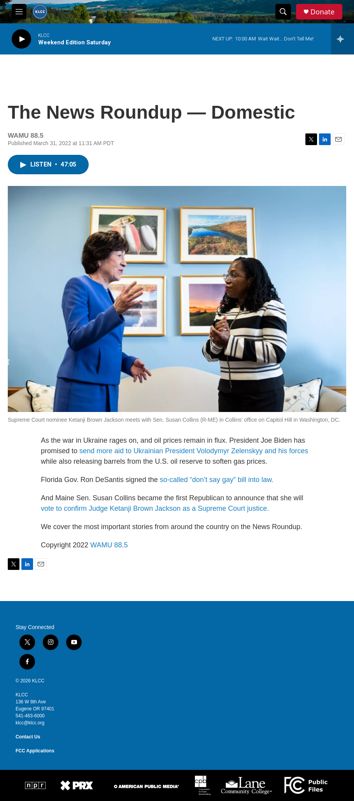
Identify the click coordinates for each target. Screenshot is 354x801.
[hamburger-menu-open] (19, 11)
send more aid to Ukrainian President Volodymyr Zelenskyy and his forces (193, 451)
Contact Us (28, 737)
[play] (21, 39)
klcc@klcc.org (30, 723)
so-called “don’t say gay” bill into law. (216, 480)
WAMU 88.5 (109, 545)
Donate (322, 12)
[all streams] (342, 38)
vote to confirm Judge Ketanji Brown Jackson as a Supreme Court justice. (155, 508)
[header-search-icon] (283, 11)
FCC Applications (35, 751)
